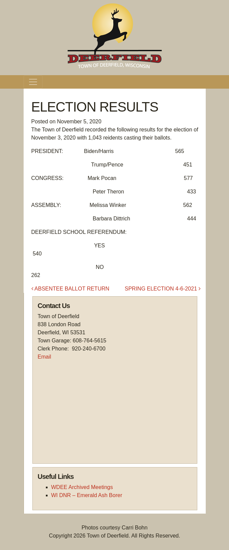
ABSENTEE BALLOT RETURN (70, 289)
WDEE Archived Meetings (82, 487)
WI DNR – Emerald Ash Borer (86, 495)
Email (44, 357)
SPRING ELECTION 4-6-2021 (163, 289)
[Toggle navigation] (33, 82)
